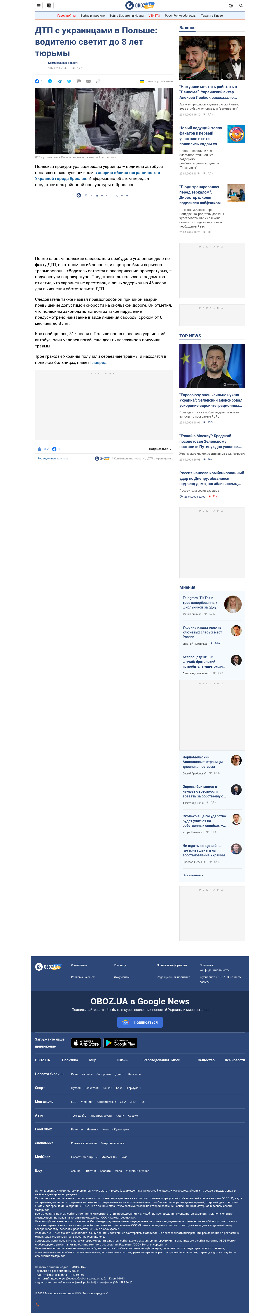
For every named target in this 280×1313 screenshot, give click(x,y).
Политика (70, 1060)
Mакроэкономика (112, 1143)
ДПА (123, 1101)
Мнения (187, 587)
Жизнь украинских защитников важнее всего (212, 453)
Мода (118, 1170)
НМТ (143, 1101)
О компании (79, 965)
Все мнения (192, 875)
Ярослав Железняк (194, 862)
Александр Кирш (193, 803)
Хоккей (107, 1088)
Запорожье (103, 1074)
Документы (122, 977)
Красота (105, 1170)
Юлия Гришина (192, 614)
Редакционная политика (53, 458)
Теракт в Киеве (212, 15)
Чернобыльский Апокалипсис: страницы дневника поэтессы (203, 762)
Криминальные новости (63, 62)
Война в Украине (92, 15)
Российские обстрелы (180, 15)
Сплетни (90, 1170)
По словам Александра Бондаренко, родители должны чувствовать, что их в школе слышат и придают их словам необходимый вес (201, 218)
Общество (206, 1060)
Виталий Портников (195, 643)
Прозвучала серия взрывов (199, 490)
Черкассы (134, 1074)
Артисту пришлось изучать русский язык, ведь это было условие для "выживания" (209, 106)
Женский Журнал (137, 1170)
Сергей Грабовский (194, 773)
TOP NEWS (190, 335)
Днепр (119, 1074)
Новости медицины (84, 1157)
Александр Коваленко (196, 673)
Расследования (156, 1060)
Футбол (76, 1088)
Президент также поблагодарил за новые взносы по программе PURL (209, 414)
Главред (98, 362)
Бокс (119, 1088)
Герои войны (66, 15)
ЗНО (133, 1101)
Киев (74, 1074)
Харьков (87, 1074)
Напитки (92, 1129)
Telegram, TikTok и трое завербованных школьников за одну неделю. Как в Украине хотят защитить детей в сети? (200, 603)
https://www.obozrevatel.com (179, 1190)
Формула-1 (133, 1088)
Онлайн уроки (106, 1101)
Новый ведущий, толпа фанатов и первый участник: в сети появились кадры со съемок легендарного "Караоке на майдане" (200, 136)
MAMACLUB (109, 1157)
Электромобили (101, 1115)
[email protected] (85, 1282)
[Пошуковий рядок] (241, 5)
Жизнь (122, 1060)
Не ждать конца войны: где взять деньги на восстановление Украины (204, 850)
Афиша (75, 1170)
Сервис (133, 1115)
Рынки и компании (84, 1143)
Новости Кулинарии (115, 1129)
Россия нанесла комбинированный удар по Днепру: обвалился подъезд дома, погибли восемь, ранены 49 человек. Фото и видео (211, 478)
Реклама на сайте (83, 977)
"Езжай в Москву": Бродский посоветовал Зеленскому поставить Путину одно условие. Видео (209, 441)
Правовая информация (172, 965)
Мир (92, 1060)
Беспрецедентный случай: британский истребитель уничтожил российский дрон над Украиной (203, 662)
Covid (124, 1157)
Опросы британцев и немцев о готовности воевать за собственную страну (203, 792)
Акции (120, 1115)
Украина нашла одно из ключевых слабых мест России (202, 632)
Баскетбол (92, 1088)
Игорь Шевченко (193, 832)
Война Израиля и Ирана (126, 15)
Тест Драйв (78, 1115)
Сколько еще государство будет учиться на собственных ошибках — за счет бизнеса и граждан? (204, 821)
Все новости (235, 1060)
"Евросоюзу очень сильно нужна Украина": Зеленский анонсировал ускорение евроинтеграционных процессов (210, 400)
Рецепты (77, 1129)
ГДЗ (73, 1101)
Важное (187, 27)
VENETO (154, 15)
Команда (120, 965)
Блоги (175, 1060)
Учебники (86, 1101)
